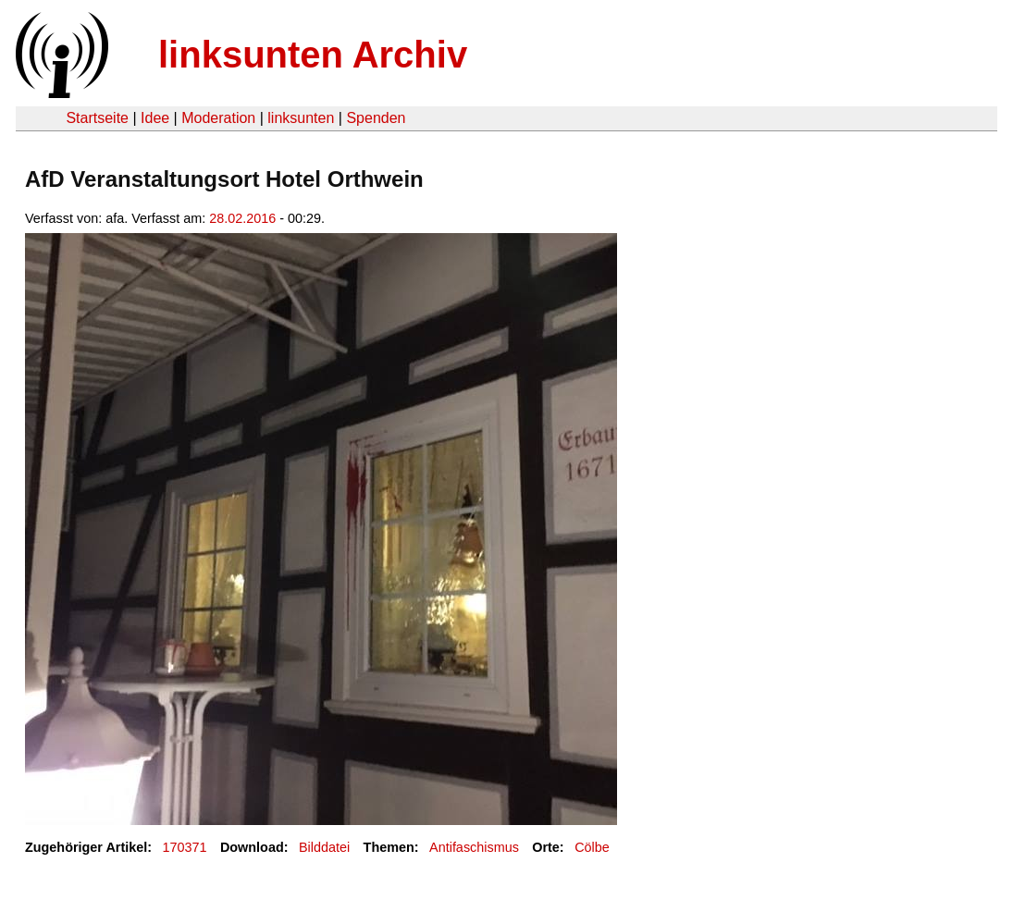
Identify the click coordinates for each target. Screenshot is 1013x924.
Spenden (375, 118)
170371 (185, 847)
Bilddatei (324, 847)
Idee (155, 118)
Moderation (218, 118)
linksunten (300, 118)
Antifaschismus (474, 847)
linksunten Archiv (312, 54)
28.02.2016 (242, 218)
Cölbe (592, 847)
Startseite (97, 118)
